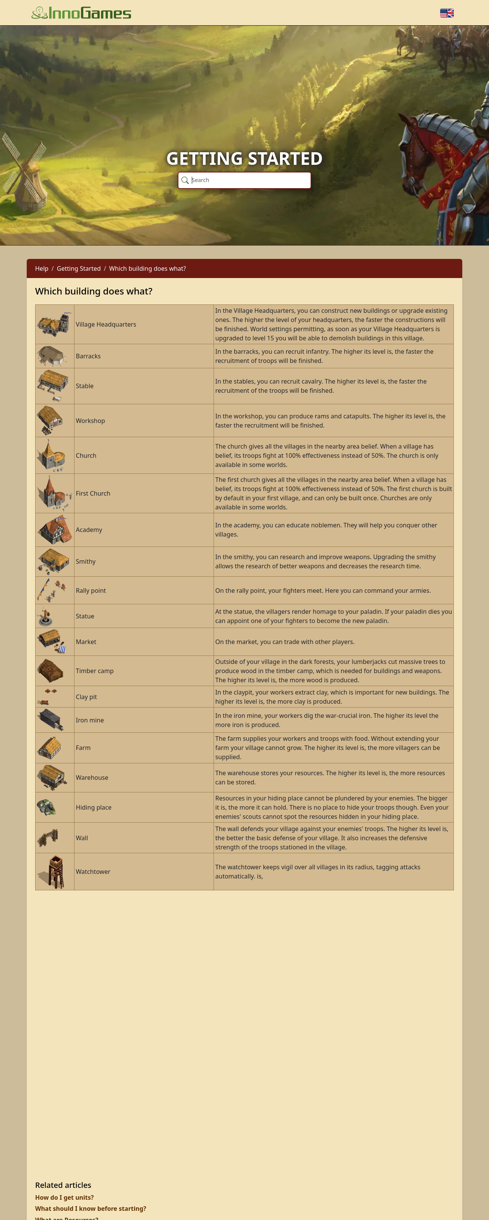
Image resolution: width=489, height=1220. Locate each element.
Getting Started (79, 268)
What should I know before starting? (90, 1208)
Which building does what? (147, 268)
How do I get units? (64, 1197)
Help (42, 268)
